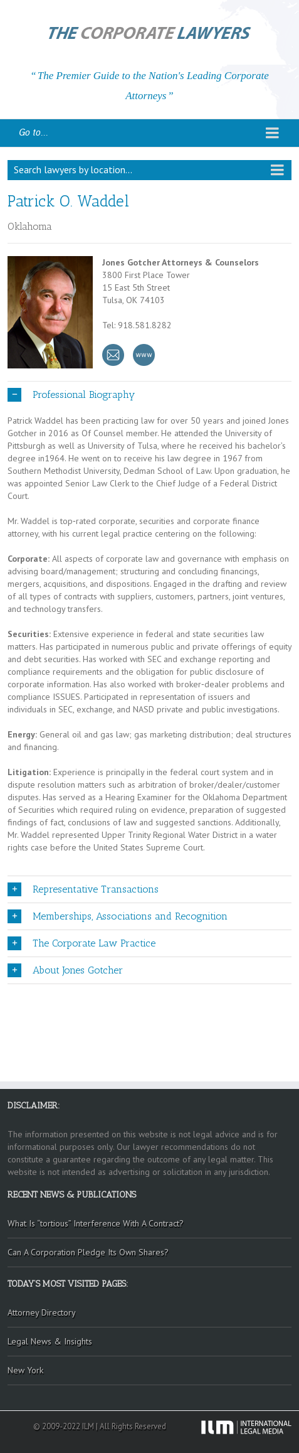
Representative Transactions (83, 889)
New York (25, 1370)
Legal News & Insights (50, 1341)
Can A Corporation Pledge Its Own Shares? (88, 1252)
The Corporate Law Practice (81, 943)
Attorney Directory (42, 1312)
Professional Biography (71, 395)
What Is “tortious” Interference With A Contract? (96, 1223)
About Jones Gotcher (65, 970)
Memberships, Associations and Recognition (118, 916)
